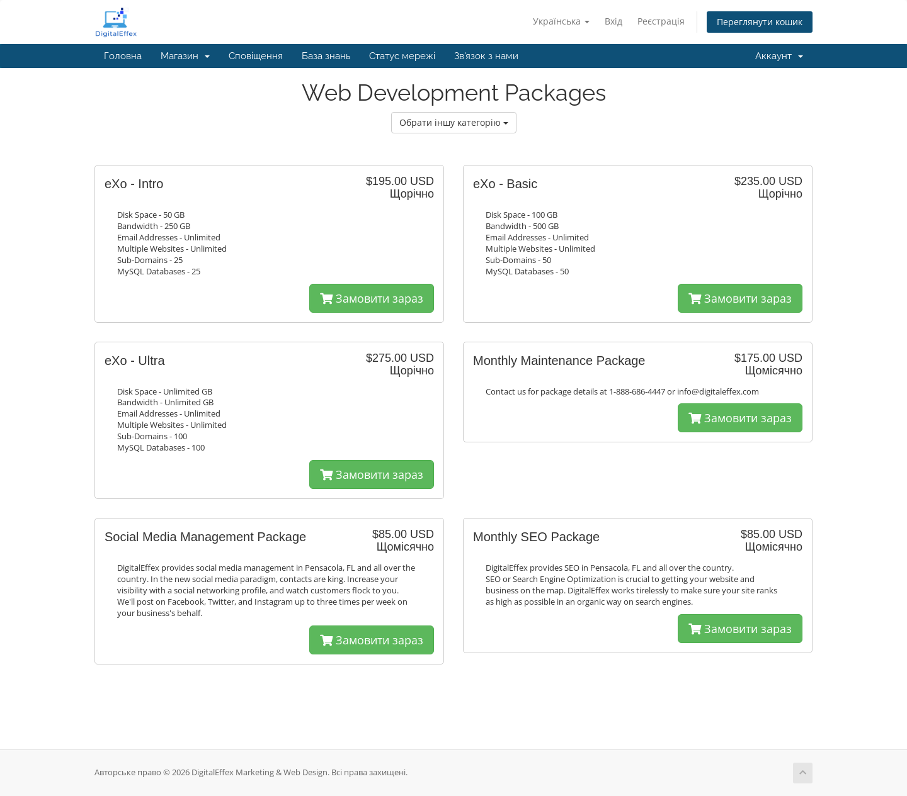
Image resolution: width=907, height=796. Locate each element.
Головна (123, 56)
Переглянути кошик (759, 22)
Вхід (613, 21)
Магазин (185, 56)
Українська (561, 21)
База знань (326, 56)
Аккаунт (779, 56)
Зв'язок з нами (486, 56)
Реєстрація (661, 21)
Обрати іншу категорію (453, 122)
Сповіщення (256, 56)
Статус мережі (402, 56)
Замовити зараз (371, 298)
